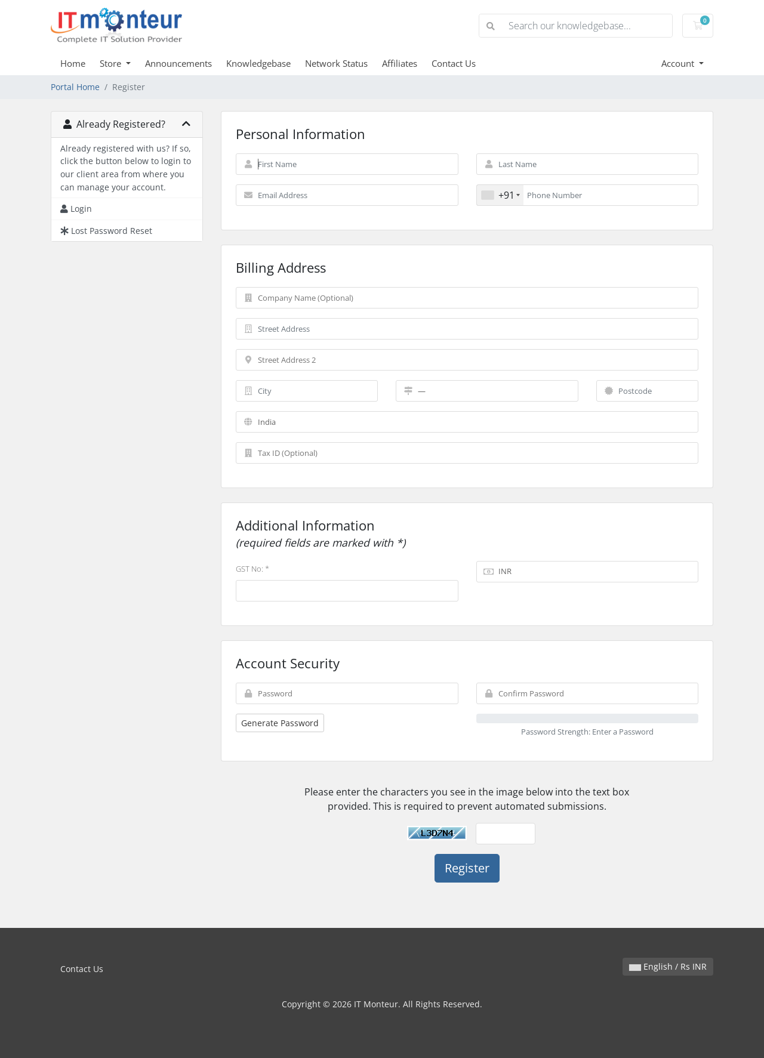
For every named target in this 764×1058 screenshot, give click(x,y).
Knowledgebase (258, 63)
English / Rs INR (668, 966)
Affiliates (399, 63)
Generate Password (280, 723)
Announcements (178, 63)
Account (679, 63)
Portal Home (75, 86)
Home (72, 63)
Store (112, 63)
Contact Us (454, 63)
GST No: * (252, 568)
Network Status (336, 63)
